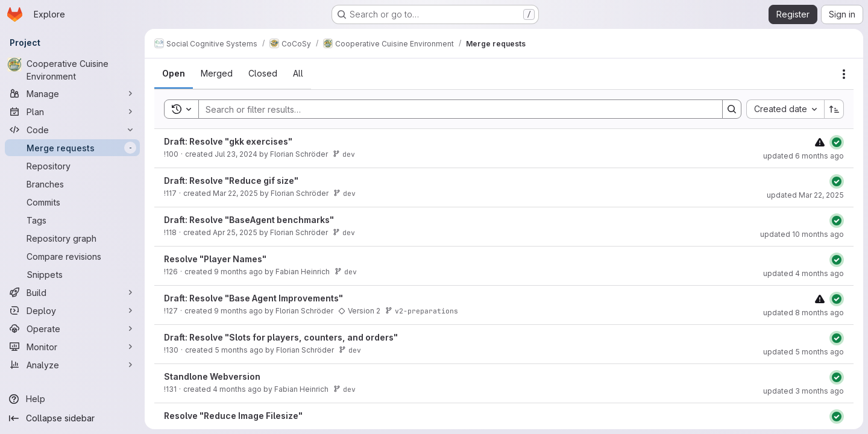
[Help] (72, 399)
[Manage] (72, 93)
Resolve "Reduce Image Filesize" (233, 415)
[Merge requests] (72, 147)
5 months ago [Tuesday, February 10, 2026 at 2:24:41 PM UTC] (239, 349)
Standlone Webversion (212, 376)
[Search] (454, 109)
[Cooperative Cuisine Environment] (72, 70)
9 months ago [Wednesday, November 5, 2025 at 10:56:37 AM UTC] (238, 271)
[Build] (72, 292)
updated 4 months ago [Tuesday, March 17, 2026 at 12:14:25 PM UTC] (803, 273)
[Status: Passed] (836, 142)
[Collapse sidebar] (72, 418)
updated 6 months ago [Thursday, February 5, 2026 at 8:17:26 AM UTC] (803, 155)
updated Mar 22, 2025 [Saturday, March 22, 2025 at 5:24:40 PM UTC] (805, 195)
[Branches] (72, 183)
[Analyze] (72, 364)
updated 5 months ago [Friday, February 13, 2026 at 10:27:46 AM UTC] (803, 351)
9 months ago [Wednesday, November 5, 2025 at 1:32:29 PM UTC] (238, 310)
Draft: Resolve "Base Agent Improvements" (253, 298)
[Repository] (72, 165)
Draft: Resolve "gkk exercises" (228, 141)
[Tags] (72, 220)
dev (344, 154)
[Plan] (72, 111)
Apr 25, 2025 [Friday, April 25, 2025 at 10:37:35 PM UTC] (235, 232)
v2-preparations (421, 310)
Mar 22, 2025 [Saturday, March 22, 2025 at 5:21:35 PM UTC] (235, 193)
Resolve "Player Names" (215, 259)
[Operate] (72, 328)
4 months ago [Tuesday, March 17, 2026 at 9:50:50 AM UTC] (237, 389)
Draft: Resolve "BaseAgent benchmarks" (249, 220)
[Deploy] (72, 310)
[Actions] (844, 74)
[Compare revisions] (72, 256)
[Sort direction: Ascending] (834, 109)
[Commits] (72, 201)
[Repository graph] (72, 238)
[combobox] (785, 109)
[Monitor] (72, 346)
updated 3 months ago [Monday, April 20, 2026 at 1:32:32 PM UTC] (803, 390)
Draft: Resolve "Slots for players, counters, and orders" (281, 337)
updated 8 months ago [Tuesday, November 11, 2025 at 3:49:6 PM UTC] (803, 312)
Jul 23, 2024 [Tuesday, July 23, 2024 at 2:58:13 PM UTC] (236, 154)
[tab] (173, 73)
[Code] (72, 129)
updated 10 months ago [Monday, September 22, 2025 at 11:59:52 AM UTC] (802, 234)
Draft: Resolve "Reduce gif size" (231, 180)
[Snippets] (72, 274)
